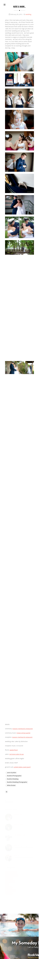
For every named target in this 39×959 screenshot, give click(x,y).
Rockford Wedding (12, 780)
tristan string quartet (23, 733)
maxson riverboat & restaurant (22, 729)
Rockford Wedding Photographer (17, 783)
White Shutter (11, 786)
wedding (28, 14)
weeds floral (14, 750)
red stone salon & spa (16, 754)
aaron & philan (11, 773)
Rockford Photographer (14, 776)
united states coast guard (21, 767)
